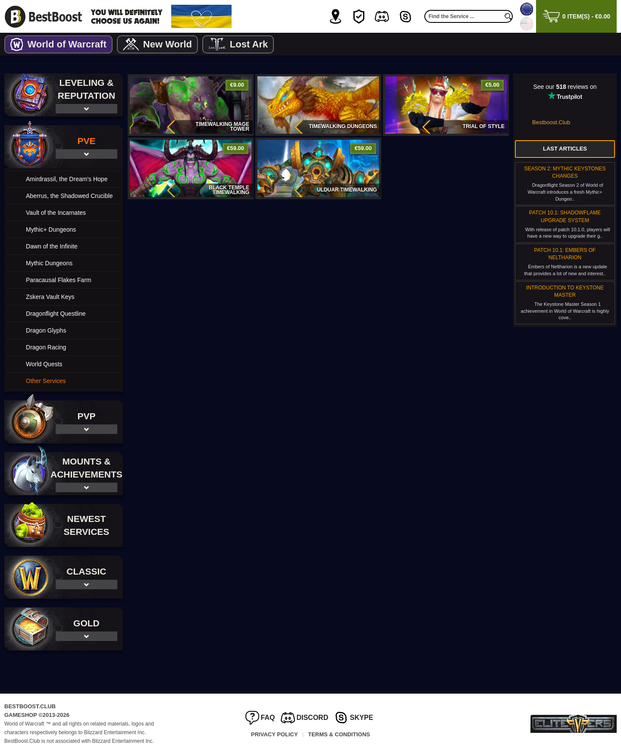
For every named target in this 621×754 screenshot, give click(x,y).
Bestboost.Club (551, 122)
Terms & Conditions (339, 734)
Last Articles (565, 148)
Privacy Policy (274, 734)
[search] (508, 16)
